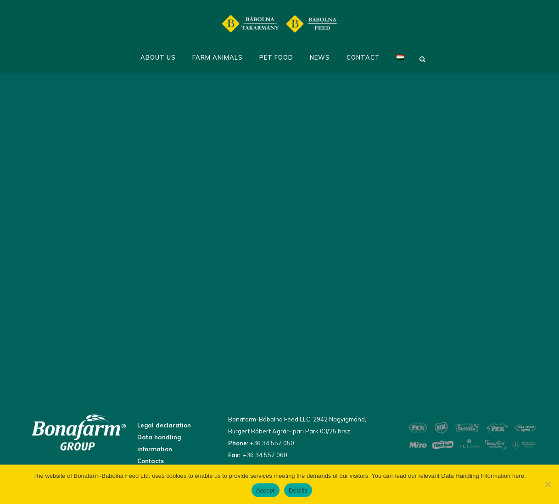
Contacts (150, 461)
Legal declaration (164, 425)
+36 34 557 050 (271, 443)
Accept (265, 490)
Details (298, 490)
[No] (547, 484)
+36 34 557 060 (264, 455)
